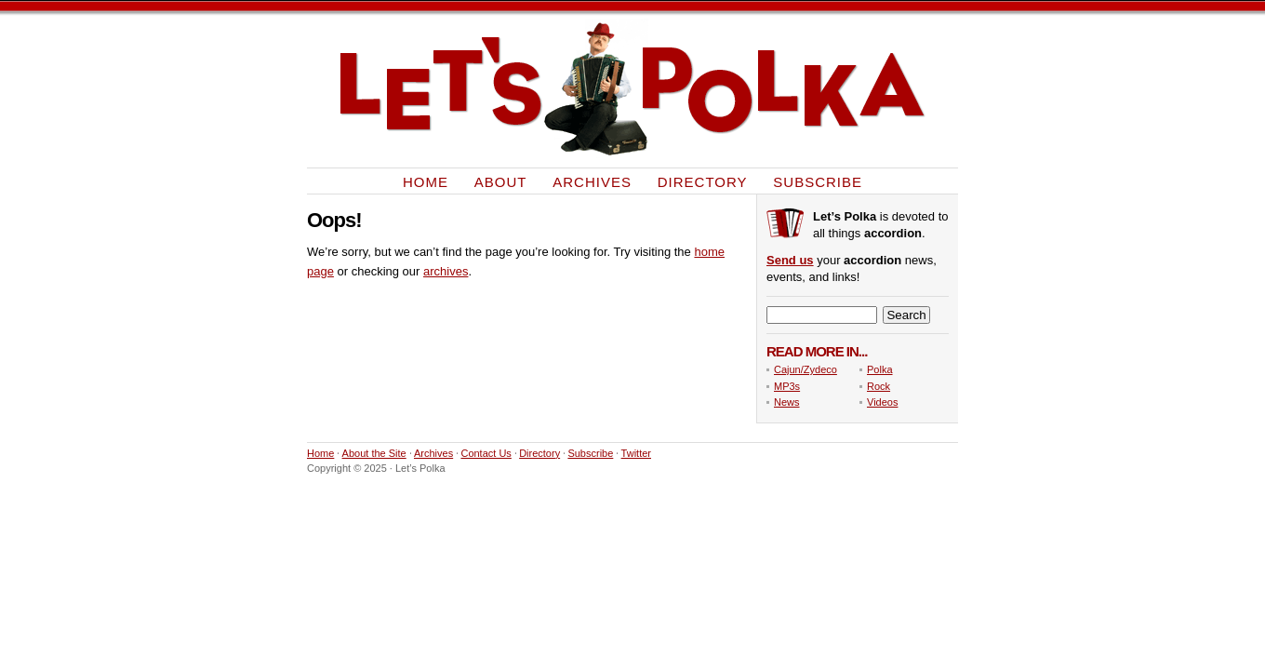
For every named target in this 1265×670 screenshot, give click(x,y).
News (787, 402)
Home (425, 181)
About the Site (374, 453)
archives (445, 271)
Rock (878, 386)
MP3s (787, 386)
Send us (790, 260)
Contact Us (485, 453)
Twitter (636, 453)
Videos (882, 402)
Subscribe (817, 181)
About (500, 181)
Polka (880, 369)
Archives (592, 181)
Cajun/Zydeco (805, 369)
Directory (703, 181)
